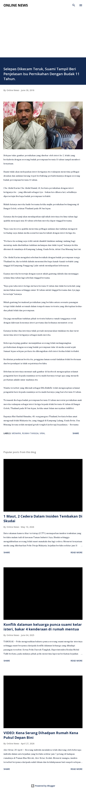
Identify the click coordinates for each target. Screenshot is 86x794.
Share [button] (76, 433)
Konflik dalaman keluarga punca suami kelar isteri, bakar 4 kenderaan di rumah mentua (43, 626)
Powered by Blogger (43, 785)
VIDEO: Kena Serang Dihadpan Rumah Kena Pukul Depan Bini (41, 735)
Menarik (16, 433)
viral (42, 433)
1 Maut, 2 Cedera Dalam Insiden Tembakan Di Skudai (43, 518)
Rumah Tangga (30, 433)
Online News (16, 5)
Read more (76, 552)
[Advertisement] (43, 35)
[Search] (73, 5)
